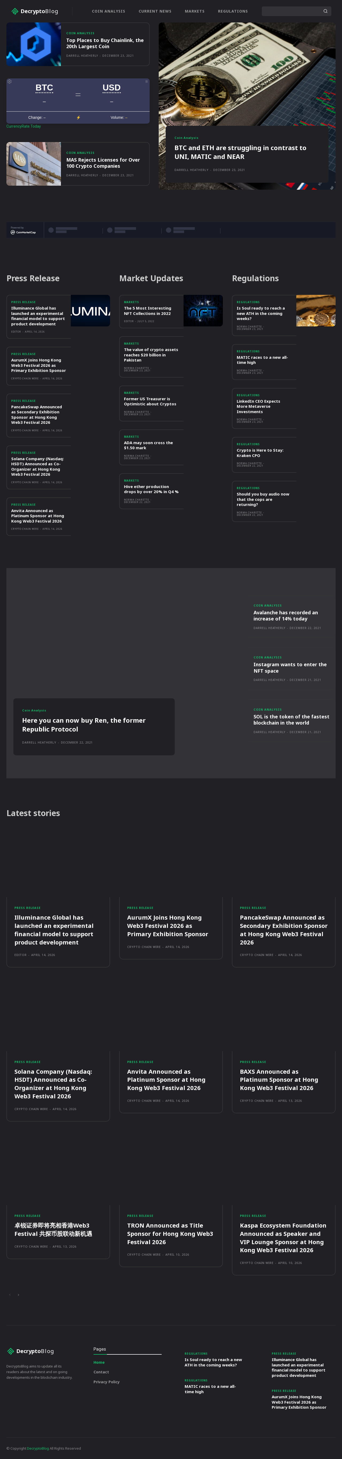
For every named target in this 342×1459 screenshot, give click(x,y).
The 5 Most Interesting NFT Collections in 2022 (147, 310)
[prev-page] (9, 1295)
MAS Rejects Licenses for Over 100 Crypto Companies (103, 163)
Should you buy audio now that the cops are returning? (263, 499)
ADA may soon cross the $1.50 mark (148, 445)
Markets (131, 302)
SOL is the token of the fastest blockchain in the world (291, 719)
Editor (16, 331)
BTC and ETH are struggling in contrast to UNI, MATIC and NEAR (240, 152)
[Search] (325, 11)
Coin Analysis (80, 33)
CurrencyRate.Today (23, 126)
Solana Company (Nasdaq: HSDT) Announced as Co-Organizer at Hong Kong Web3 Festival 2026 (37, 466)
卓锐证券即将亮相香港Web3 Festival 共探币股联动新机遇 (53, 1229)
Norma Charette (136, 368)
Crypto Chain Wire (25, 378)
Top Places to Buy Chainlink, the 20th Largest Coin (105, 43)
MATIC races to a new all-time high (262, 360)
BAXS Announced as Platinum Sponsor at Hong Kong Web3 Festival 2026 (279, 1079)
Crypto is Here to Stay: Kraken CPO (260, 452)
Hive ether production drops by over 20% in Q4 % (151, 489)
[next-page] (18, 1295)
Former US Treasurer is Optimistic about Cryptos (150, 401)
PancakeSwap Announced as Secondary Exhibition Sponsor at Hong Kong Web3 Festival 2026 (36, 414)
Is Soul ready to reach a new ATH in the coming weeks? (261, 313)
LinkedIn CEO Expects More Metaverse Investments (258, 406)
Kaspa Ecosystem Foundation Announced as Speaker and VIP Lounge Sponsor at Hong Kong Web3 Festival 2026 (283, 1237)
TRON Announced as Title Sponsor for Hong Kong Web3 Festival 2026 (170, 1233)
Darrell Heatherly (82, 56)
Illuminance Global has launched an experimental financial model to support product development (38, 315)
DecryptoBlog (38, 1448)
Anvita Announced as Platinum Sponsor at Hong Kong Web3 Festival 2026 (37, 516)
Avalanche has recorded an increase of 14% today (286, 615)
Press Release (23, 302)
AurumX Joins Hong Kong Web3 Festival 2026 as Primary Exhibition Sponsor (38, 365)
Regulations (248, 302)
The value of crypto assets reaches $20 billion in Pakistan (151, 355)
